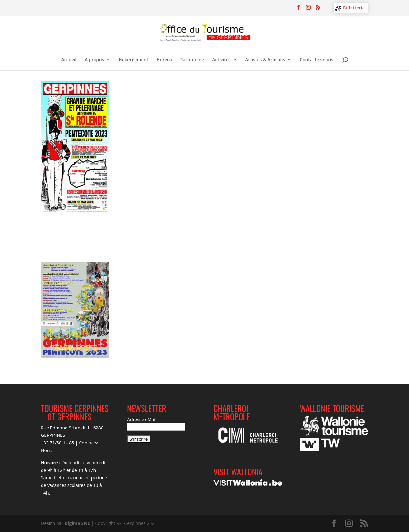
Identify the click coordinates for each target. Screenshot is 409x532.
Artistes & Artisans (265, 60)
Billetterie (354, 8)
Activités (221, 60)
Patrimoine (192, 60)
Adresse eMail (141, 419)
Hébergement (133, 60)
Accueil (69, 60)
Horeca (164, 60)
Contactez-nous (316, 60)
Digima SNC (77, 523)
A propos (94, 60)
